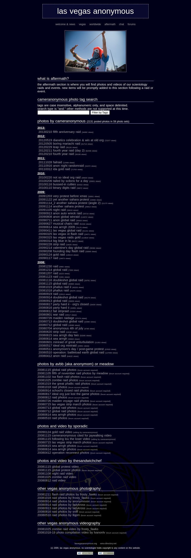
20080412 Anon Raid (59, 355)
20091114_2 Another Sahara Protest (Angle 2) (76, 203)
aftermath (110, 24)
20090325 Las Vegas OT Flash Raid (67, 234)
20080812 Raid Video (51, 480)
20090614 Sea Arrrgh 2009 (63, 227)
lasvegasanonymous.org (86, 543)
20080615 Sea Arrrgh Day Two (65, 335)
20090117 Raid (55, 258)
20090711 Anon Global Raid (63, 220)
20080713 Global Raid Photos (68, 407)
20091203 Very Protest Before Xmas (69, 196)
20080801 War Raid (58, 314)
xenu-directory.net (108, 543)
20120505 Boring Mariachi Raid (66, 143)
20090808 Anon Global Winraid (66, 216)
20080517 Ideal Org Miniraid (64, 345)
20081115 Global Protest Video (58, 466)
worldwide (95, 24)
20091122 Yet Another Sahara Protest (70, 199)
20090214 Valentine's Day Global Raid (70, 247)
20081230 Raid (54, 266)
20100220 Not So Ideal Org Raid (66, 177)
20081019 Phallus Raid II (61, 287)
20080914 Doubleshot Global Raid (67, 297)
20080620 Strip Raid (58, 331)
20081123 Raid (54, 276)
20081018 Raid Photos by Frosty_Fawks (74, 497)
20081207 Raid (54, 273)
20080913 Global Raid (59, 300)
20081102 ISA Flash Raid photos (69, 376)
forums (131, 24)
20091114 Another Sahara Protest (68, 206)
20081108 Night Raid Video (55, 473)
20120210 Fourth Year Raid (62, 154)
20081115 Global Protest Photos (70, 470)
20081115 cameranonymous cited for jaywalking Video (75, 435)
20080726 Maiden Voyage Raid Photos (74, 400)
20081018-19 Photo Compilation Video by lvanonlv (82, 532)
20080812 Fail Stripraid (60, 311)
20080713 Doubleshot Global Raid (67, 321)
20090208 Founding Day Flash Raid (68, 251)
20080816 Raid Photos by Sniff (69, 511)
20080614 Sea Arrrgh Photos (68, 414)
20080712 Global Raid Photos (68, 411)
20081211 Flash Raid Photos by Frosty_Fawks (78, 494)
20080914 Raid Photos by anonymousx (74, 501)
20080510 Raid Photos (63, 418)
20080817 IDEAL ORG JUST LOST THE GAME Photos (79, 394)
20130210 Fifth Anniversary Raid (66, 131)
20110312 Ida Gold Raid (61, 169)
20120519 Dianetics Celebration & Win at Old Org (77, 140)
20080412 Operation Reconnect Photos (74, 452)
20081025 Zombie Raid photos (69, 380)
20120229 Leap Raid (58, 147)
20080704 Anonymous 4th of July (67, 328)
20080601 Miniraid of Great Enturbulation (72, 342)
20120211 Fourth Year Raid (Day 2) (68, 150)
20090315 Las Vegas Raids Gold (66, 237)
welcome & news (65, 24)
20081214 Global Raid (59, 269)
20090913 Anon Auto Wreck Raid (66, 213)
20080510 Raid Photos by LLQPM (69, 515)
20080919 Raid (55, 294)
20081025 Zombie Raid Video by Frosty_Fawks (68, 529)
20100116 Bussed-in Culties (63, 184)
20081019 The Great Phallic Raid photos (75, 383)
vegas (82, 24)
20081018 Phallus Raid (60, 290)
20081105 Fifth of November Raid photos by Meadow (84, 373)
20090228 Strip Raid (58, 244)
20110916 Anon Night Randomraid (68, 165)
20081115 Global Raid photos (68, 369)
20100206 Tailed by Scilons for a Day (70, 180)
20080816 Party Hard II (60, 307)
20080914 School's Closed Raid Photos (74, 390)
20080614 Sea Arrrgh (59, 338)
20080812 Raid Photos (63, 397)
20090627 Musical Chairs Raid (65, 223)
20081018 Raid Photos (63, 387)
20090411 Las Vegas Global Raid (66, 230)
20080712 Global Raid (59, 324)
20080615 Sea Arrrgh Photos (68, 445)
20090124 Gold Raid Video (68, 432)
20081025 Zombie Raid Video (57, 477)
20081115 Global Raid (59, 283)
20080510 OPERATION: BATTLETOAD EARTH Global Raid (78, 352)
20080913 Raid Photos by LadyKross (72, 508)
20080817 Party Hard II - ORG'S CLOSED (70, 304)
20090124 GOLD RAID (59, 254)
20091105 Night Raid (58, 209)
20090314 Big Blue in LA (61, 240)
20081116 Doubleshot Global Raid (67, 280)
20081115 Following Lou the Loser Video (77, 439)
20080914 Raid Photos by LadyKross (72, 504)
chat (121, 24)
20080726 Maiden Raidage (63, 318)
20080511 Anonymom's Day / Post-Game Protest (77, 349)
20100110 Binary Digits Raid (63, 187)
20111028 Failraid (57, 162)
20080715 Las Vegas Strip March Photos (75, 404)
